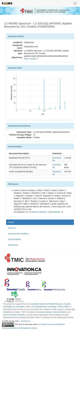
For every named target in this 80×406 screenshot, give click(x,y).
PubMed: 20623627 (39, 212)
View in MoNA (31, 59)
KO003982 (57, 212)
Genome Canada (44, 312)
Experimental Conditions (18, 234)
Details (11, 222)
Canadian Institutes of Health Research (46, 304)
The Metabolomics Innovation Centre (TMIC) (50, 307)
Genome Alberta (59, 312)
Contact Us (25, 321)
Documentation (14, 239)
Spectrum (12, 228)
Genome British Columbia (14, 315)
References (13, 245)
